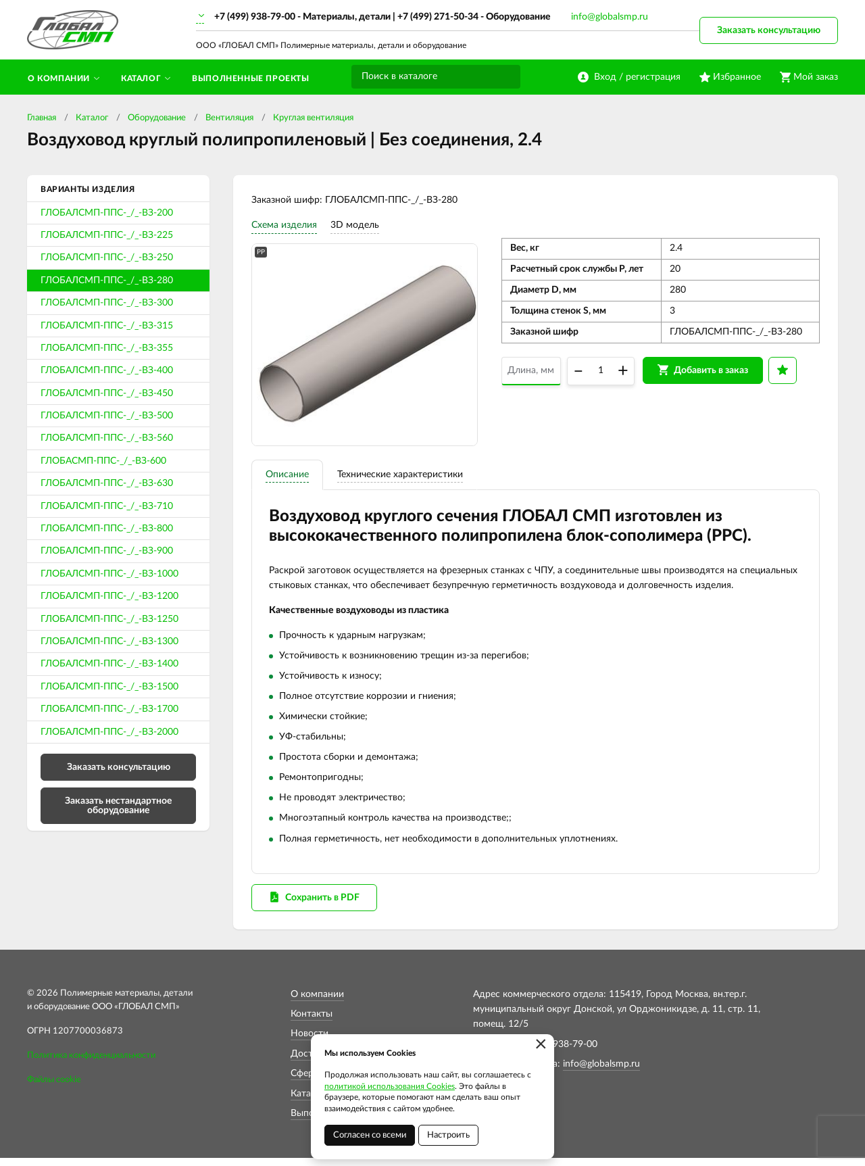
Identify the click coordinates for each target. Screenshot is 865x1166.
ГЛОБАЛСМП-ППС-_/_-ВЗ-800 (107, 528)
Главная (41, 118)
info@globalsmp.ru (609, 17)
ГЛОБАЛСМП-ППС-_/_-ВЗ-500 (107, 415)
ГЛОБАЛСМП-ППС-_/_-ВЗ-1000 (109, 574)
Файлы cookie (54, 1088)
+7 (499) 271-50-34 (437, 17)
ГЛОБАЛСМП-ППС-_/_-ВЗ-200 (107, 213)
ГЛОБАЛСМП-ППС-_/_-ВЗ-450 (107, 393)
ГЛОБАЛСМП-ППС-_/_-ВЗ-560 (107, 438)
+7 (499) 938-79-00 (254, 17)
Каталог (92, 118)
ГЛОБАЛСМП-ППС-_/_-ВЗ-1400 (109, 664)
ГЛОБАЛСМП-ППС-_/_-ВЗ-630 (107, 483)
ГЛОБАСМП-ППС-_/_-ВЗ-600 (103, 461)
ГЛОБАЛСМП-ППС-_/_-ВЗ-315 (107, 326)
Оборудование (157, 118)
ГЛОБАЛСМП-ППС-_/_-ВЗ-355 (107, 348)
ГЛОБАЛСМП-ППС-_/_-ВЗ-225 (107, 235)
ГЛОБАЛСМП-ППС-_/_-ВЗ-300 (107, 303)
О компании (317, 1001)
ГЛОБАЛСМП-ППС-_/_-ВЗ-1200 (109, 596)
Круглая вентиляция (313, 118)
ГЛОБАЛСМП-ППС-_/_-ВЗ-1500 (109, 686)
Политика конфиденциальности (91, 1063)
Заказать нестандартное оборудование (118, 805)
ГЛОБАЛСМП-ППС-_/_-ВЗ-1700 (109, 709)
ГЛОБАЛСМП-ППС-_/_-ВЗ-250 (107, 257)
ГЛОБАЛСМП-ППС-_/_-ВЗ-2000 (109, 732)
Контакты (311, 1022)
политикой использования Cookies (389, 1086)
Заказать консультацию (768, 30)
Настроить (448, 1135)
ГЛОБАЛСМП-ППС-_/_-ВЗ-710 (107, 506)
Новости (309, 1041)
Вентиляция (229, 118)
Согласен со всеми (369, 1135)
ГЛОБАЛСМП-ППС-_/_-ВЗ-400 (107, 370)
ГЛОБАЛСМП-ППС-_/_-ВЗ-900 (107, 551)
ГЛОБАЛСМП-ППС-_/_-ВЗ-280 (107, 280)
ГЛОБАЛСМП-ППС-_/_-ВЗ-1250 (109, 619)
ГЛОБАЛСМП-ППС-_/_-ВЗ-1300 (109, 641)
